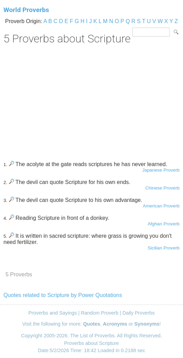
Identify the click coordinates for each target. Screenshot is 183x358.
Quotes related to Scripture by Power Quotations (62, 295)
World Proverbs (26, 10)
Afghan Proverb (164, 223)
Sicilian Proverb (164, 247)
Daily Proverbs (138, 313)
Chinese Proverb (162, 188)
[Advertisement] (91, 100)
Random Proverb (100, 313)
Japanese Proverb (161, 170)
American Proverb (161, 205)
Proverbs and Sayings (52, 313)
